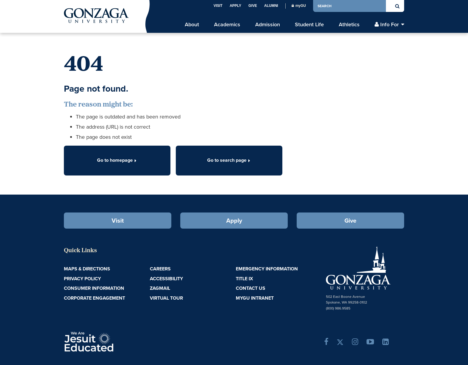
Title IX (244, 278)
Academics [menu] (227, 24)
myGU (299, 6)
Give (252, 6)
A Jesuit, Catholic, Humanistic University (114, 341)
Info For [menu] (389, 24)
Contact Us (250, 288)
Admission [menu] (267, 24)
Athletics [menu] (349, 24)
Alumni (271, 6)
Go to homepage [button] (117, 160)
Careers (160, 268)
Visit (217, 6)
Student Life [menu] (309, 24)
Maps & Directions (87, 268)
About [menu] (192, 24)
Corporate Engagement (94, 298)
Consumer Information (94, 288)
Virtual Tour (166, 298)
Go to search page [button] (229, 160)
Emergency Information (267, 268)
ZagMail (160, 288)
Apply (235, 6)
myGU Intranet (255, 298)
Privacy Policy (82, 278)
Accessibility (166, 278)
